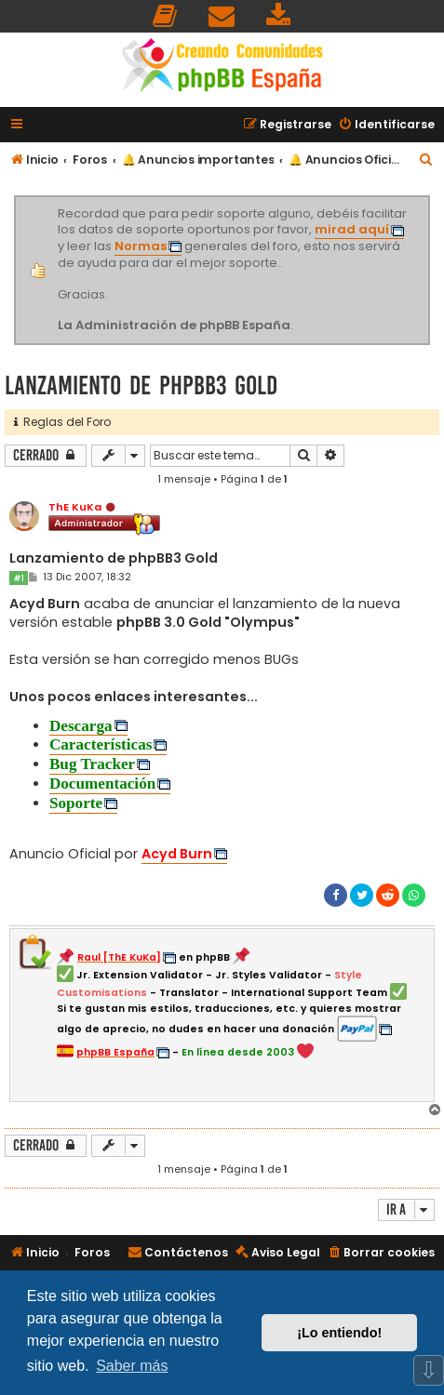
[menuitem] (165, 16)
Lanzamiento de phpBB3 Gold (141, 385)
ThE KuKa (74, 506)
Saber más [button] (132, 1366)
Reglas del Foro (62, 422)
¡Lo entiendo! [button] (339, 1332)
